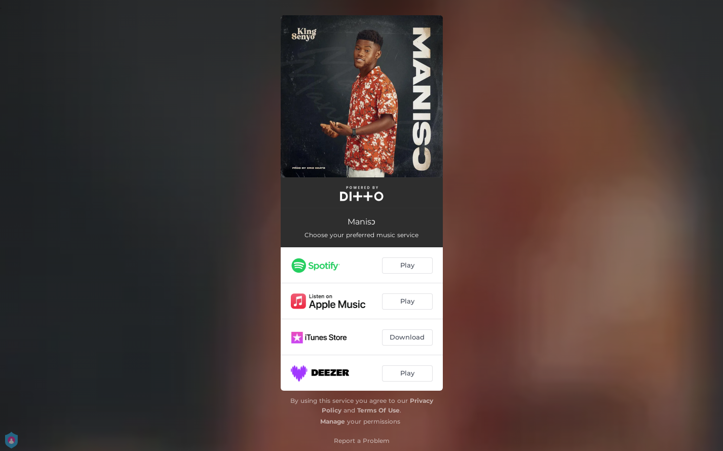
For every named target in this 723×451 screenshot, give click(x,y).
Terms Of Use (378, 410)
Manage (332, 421)
